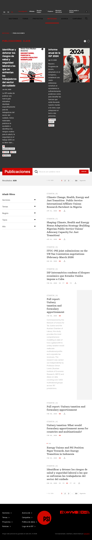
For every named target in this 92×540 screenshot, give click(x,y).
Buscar (84, 171)
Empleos (50, 11)
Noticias (52, 19)
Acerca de (26, 513)
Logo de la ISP (28, 526)
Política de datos (29, 522)
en (60, 211)
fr (71, 283)
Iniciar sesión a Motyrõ (74, 11)
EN (4, 12)
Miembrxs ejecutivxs (58, 11)
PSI (49, 443)
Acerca (64, 19)
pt (63, 283)
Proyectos (38, 19)
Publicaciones (19, 33)
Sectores (13, 19)
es (67, 283)
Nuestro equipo (39, 11)
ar (74, 483)
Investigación (23, 11)
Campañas (77, 19)
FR (8, 12)
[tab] (85, 41)
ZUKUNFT (87, 534)
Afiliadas (31, 11)
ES (12, 12)
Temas (25, 19)
